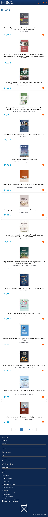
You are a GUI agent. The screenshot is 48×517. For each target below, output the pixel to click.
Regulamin (5, 458)
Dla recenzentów (7, 478)
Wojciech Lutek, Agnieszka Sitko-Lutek (24, 111)
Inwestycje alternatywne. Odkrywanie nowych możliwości (24, 83)
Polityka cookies (6, 461)
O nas (3, 470)
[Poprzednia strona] (15, 429)
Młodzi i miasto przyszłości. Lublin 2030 (24, 160)
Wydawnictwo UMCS (41, 514)
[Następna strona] (32, 429)
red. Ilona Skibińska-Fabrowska (24, 394)
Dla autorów (5, 475)
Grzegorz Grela (24, 290)
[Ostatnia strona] (35, 429)
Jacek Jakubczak (24, 60)
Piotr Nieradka (24, 239)
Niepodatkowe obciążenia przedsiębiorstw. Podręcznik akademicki (24, 185)
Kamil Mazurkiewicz (24, 342)
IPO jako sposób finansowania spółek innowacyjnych (24, 313)
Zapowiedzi (5, 467)
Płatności (4, 440)
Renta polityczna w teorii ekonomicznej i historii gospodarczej (24, 210)
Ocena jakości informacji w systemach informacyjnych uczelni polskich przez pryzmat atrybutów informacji (24, 236)
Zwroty (4, 446)
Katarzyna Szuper (24, 316)
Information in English (8, 487)
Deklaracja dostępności (8, 484)
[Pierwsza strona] (12, 429)
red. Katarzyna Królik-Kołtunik (24, 85)
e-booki (4, 449)
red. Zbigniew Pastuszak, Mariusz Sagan (24, 162)
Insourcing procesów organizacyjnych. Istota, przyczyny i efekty (24, 288)
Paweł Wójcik (24, 137)
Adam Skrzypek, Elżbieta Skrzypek (24, 419)
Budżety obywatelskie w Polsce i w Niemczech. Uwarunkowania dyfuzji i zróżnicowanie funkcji (24, 28)
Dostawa (4, 443)
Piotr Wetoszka (24, 32)
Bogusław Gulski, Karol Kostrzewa (24, 367)
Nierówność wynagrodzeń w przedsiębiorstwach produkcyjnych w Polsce (24, 339)
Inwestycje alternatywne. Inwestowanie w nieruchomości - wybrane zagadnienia (24, 391)
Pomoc (4, 455)
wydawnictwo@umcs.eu (12, 499)
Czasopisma (5, 481)
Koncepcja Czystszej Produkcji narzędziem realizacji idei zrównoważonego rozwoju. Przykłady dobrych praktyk (24, 108)
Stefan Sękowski (24, 212)
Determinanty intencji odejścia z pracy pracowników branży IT (24, 134)
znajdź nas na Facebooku (10, 501)
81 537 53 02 (9, 497)
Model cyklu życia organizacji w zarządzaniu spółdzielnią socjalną (24, 365)
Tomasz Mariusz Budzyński (24, 187)
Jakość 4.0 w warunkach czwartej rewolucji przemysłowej (24, 417)
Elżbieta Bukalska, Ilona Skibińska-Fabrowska (24, 265)
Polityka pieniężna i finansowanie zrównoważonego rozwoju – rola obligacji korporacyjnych (24, 262)
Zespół (4, 473)
